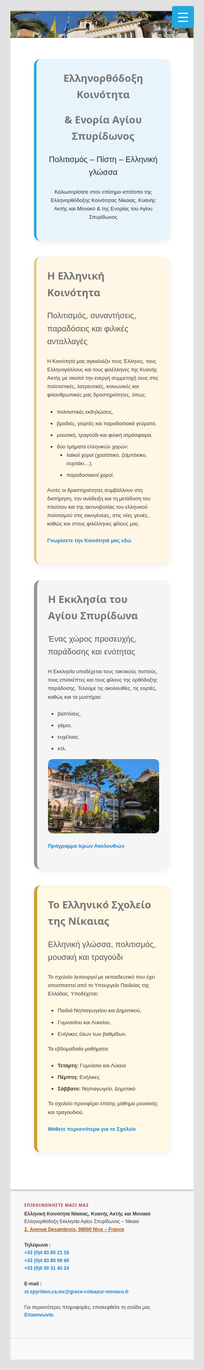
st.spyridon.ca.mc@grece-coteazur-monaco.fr (76, 1292)
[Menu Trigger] (183, 17)
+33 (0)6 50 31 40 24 (46, 1268)
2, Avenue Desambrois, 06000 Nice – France (74, 1229)
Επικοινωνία (38, 1315)
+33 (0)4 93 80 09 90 (46, 1260)
